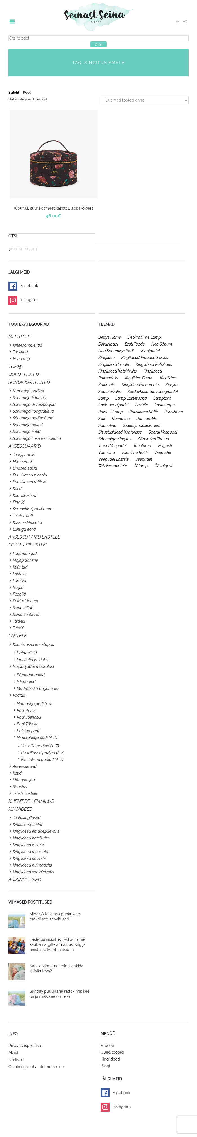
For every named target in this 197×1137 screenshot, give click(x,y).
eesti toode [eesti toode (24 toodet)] (135, 344)
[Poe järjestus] (145, 100)
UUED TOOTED (23, 374)
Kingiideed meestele (30, 851)
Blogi (105, 1066)
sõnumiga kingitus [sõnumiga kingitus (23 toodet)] (114, 439)
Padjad (19, 695)
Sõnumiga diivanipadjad (34, 404)
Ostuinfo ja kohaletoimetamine (36, 1066)
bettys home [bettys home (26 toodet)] (109, 337)
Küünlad (20, 567)
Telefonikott (23, 515)
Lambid (19, 580)
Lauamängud (25, 553)
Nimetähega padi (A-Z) (37, 737)
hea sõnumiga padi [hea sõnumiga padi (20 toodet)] (116, 351)
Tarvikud (20, 352)
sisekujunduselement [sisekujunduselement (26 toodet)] (141, 425)
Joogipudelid (24, 454)
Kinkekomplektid (27, 345)
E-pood (107, 1045)
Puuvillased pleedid (30, 475)
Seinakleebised (26, 614)
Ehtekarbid (22, 461)
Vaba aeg (21, 359)
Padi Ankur (26, 710)
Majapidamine (25, 560)
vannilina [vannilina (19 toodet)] (106, 452)
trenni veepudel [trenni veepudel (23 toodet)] (112, 445)
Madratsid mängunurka (38, 688)
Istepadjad (26, 681)
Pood (27, 93)
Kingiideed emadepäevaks (36, 831)
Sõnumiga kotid (27, 431)
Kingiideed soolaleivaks (33, 872)
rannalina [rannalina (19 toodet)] (121, 418)
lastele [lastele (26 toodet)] (141, 405)
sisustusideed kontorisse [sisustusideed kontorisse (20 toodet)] (120, 432)
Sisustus (20, 786)
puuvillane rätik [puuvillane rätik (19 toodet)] (143, 412)
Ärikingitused (24, 879)
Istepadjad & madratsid (33, 666)
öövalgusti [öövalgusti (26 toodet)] (164, 466)
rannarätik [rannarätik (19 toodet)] (146, 418)
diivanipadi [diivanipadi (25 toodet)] (108, 344)
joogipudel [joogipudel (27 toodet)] (150, 351)
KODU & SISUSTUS (27, 545)
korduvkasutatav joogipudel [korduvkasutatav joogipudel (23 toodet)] (152, 391)
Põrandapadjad (31, 675)
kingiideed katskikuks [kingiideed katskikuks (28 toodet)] (117, 371)
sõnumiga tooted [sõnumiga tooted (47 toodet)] (153, 439)
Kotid (17, 488)
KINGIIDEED (20, 809)
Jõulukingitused (27, 817)
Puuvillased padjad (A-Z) (43, 753)
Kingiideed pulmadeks (32, 865)
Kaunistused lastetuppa (33, 644)
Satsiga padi (28, 731)
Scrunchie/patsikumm (32, 509)
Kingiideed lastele (28, 845)
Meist (13, 1052)
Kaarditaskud (24, 495)
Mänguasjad (24, 780)
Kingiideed (110, 1059)
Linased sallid (25, 468)
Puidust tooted (25, 601)
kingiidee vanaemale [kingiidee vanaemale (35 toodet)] (140, 384)
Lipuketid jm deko (32, 659)
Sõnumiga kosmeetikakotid (37, 438)
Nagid (18, 587)
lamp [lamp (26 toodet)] (103, 398)
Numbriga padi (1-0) (34, 703)
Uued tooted (112, 1052)
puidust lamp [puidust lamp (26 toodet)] (110, 412)
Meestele (19, 336)
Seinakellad (23, 607)
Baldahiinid (27, 653)
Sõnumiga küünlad (29, 397)
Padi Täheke (27, 724)
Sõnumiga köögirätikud (33, 411)
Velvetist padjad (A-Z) (40, 746)
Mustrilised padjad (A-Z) (42, 759)
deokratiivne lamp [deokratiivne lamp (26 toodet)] (144, 337)
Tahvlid (19, 621)
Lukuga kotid (24, 529)
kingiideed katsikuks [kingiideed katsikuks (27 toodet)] (154, 364)
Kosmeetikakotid (27, 522)
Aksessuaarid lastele (34, 537)
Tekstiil (18, 628)
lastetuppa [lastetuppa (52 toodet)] (165, 405)
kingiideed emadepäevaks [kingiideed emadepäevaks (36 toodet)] (144, 357)
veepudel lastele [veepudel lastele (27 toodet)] (113, 459)
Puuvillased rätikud (29, 482)
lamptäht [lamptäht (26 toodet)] (162, 398)
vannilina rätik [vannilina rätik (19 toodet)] (135, 452)
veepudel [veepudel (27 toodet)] (163, 452)
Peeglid (19, 594)
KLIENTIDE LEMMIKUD (31, 801)
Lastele (19, 574)
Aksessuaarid (24, 446)
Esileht (13, 93)
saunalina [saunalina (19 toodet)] (107, 425)
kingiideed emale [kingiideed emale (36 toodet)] (113, 364)
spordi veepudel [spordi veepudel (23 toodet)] (163, 432)
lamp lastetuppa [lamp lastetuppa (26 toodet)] (131, 398)
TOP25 (15, 366)
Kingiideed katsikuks (31, 838)
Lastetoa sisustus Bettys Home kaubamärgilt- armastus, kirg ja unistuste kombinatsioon (58, 944)
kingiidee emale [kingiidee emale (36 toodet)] (139, 378)
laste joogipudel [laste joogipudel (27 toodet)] (113, 405)
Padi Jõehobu (29, 717)
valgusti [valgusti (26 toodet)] (165, 445)
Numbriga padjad (28, 391)
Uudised (16, 1059)
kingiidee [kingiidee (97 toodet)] (106, 357)
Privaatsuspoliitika (24, 1045)
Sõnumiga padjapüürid (33, 418)
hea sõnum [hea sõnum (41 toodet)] (161, 344)
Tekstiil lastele (25, 793)
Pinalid (19, 502)
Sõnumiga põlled (28, 425)
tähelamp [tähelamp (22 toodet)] (142, 445)
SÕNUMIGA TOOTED (29, 382)
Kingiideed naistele (29, 858)
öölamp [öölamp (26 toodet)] (140, 466)
